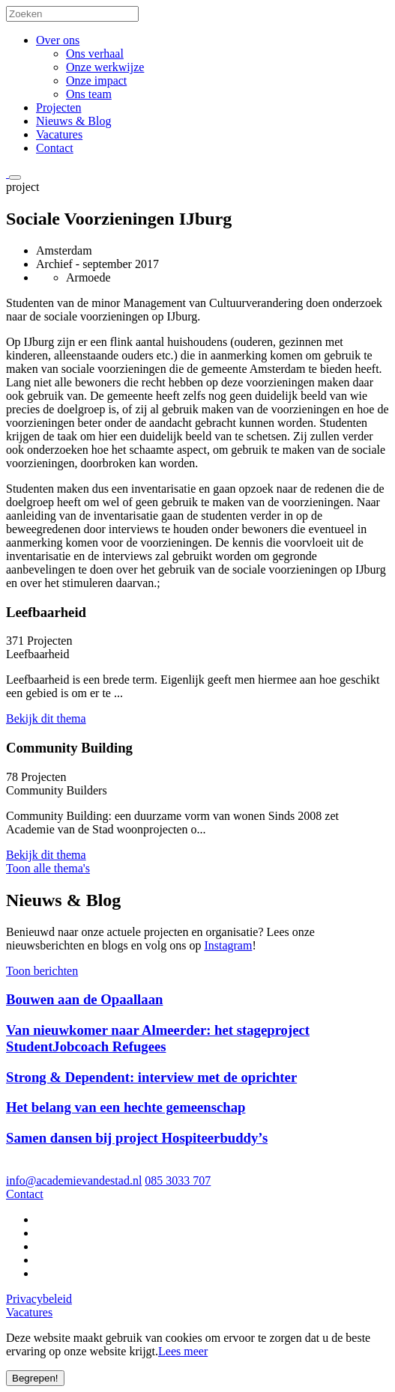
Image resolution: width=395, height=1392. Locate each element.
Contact (54, 148)
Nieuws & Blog (73, 121)
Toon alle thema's (48, 868)
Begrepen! (35, 1378)
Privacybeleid (39, 1298)
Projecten (58, 107)
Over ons (57, 40)
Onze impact (96, 80)
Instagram (228, 945)
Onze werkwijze (105, 67)
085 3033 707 (178, 1180)
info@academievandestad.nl (74, 1180)
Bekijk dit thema (46, 718)
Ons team (89, 94)
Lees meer (183, 1351)
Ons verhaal (95, 53)
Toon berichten (42, 970)
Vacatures (59, 134)
